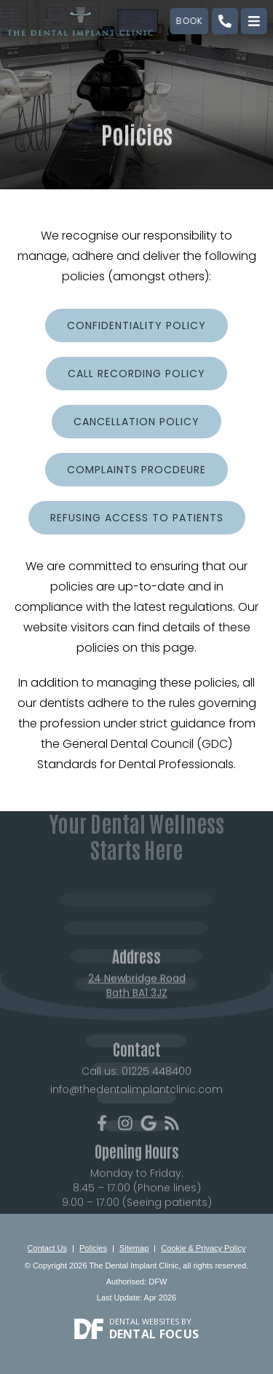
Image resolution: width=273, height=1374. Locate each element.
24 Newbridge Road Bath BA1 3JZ (137, 998)
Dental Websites (144, 1321)
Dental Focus (154, 1334)
